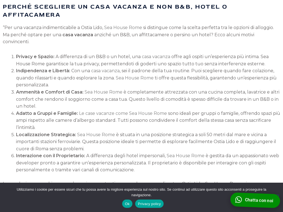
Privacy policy (149, 204)
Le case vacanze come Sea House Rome (123, 113)
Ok (127, 204)
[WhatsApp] (255, 200)
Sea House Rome (123, 27)
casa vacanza (156, 56)
